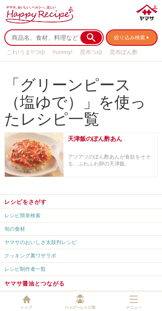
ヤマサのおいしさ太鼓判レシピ (40, 242)
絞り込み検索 (129, 38)
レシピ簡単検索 (22, 216)
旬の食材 (14, 229)
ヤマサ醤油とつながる (34, 283)
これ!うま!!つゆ (25, 52)
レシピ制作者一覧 (25, 269)
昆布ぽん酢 (124, 52)
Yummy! (62, 52)
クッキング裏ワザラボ (30, 256)
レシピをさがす (25, 202)
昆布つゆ (91, 52)
